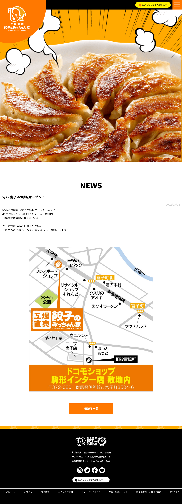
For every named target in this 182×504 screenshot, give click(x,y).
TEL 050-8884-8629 (100, 460)
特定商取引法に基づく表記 (148, 492)
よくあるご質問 (65, 492)
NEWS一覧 (91, 408)
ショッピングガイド (90, 492)
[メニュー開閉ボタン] (177, 5)
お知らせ (28, 492)
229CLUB (174, 492)
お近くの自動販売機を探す (153, 5)
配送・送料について (118, 492)
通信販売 (45, 492)
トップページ (9, 492)
